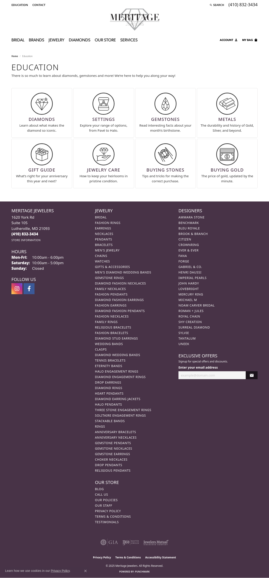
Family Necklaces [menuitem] (110, 289)
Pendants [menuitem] (103, 239)
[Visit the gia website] (109, 542)
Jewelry (56, 40)
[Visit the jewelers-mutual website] (156, 542)
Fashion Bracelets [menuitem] (111, 333)
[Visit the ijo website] (130, 542)
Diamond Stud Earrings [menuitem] (116, 338)
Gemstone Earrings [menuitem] (112, 454)
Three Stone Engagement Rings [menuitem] (123, 410)
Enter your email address (198, 367)
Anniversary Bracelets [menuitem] (115, 432)
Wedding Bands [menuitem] (109, 344)
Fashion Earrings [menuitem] (111, 305)
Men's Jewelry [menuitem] (107, 250)
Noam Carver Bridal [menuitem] (196, 305)
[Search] (216, 5)
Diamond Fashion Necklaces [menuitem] (120, 283)
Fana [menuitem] (182, 256)
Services (129, 40)
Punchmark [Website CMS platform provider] (142, 571)
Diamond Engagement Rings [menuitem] (120, 377)
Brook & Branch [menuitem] (193, 234)
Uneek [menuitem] (183, 344)
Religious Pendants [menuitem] (113, 470)
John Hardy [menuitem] (188, 283)
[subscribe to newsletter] (252, 375)
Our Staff (103, 505)
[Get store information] (26, 240)
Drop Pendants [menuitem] (108, 465)
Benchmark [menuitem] (188, 223)
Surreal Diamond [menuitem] (194, 327)
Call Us (101, 494)
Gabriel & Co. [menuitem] (190, 267)
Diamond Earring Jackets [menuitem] (117, 399)
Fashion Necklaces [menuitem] (112, 316)
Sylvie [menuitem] (183, 333)
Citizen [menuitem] (184, 239)
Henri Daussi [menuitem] (190, 272)
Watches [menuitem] (102, 261)
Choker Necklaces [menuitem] (111, 459)
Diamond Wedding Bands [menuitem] (117, 355)
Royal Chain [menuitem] (189, 316)
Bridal (17, 40)
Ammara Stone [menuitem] (191, 217)
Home (14, 56)
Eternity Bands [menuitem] (108, 366)
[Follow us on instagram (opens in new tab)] (16, 288)
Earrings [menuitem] (103, 228)
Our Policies (106, 500)
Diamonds (79, 40)
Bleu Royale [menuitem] (189, 228)
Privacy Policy (108, 511)
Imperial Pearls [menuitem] (192, 278)
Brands (36, 40)
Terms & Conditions (113, 516)
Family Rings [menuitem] (106, 322)
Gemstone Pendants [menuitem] (113, 443)
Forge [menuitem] (183, 261)
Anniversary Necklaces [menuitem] (116, 437)
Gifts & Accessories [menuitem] (112, 267)
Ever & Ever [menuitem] (188, 250)
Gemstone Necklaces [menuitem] (113, 448)
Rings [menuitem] (100, 426)
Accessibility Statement (160, 557)
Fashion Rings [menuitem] (107, 223)
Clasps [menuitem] (101, 349)
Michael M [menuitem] (187, 300)
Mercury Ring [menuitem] (190, 294)
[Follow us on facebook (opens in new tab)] (29, 288)
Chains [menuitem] (101, 256)
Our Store (105, 40)
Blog (99, 489)
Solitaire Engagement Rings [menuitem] (120, 415)
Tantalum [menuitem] (187, 338)
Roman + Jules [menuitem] (191, 311)
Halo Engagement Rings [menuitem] (116, 371)
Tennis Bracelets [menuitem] (110, 360)
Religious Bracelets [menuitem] (113, 327)
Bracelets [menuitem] (104, 245)
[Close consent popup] (85, 571)
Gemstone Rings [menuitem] (109, 278)
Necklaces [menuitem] (104, 234)
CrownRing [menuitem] (188, 245)
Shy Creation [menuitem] (190, 322)
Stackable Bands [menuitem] (110, 421)
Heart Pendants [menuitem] (109, 393)
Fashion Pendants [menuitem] (111, 294)
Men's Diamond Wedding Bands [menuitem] (123, 272)
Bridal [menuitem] (101, 217)
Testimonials (107, 522)
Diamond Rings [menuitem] (108, 388)
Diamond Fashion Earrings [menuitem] (119, 300)
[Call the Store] (24, 233)
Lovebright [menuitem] (188, 289)
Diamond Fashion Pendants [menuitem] (120, 311)
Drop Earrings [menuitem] (108, 382)
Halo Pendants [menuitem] (108, 404)
